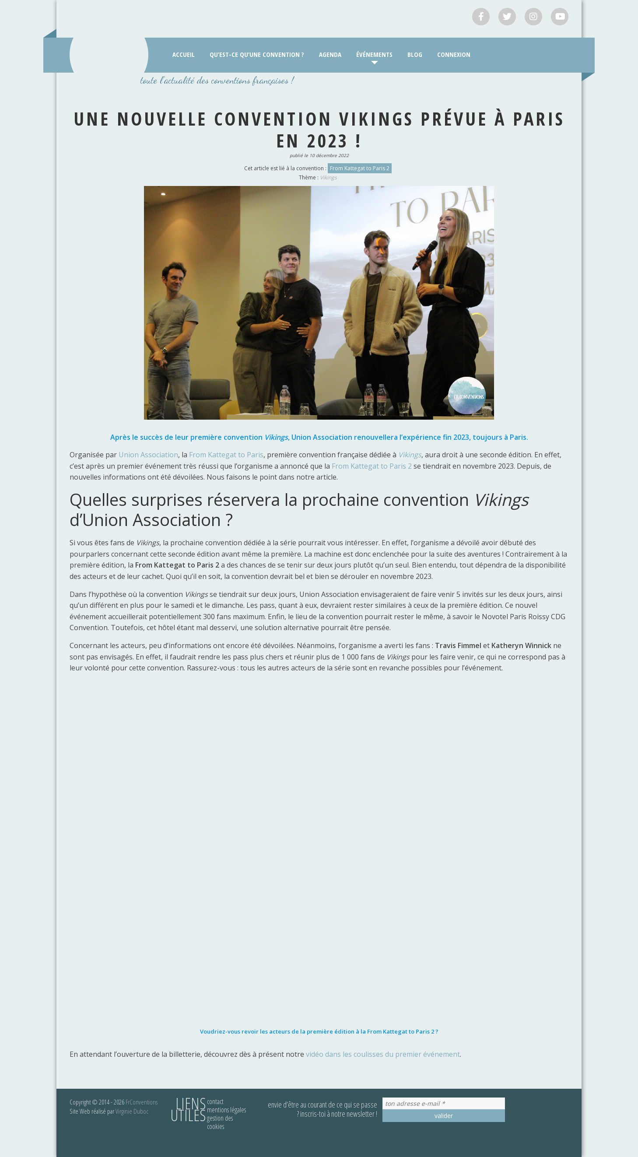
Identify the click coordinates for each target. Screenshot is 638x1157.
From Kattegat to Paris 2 (359, 168)
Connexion (453, 54)
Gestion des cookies (220, 1122)
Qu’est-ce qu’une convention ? (257, 54)
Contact (215, 1101)
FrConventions (142, 1101)
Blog (414, 54)
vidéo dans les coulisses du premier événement (383, 1054)
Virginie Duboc (132, 1111)
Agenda (330, 54)
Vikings (328, 177)
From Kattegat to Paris (226, 454)
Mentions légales (226, 1110)
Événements (374, 54)
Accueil (183, 54)
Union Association (148, 454)
